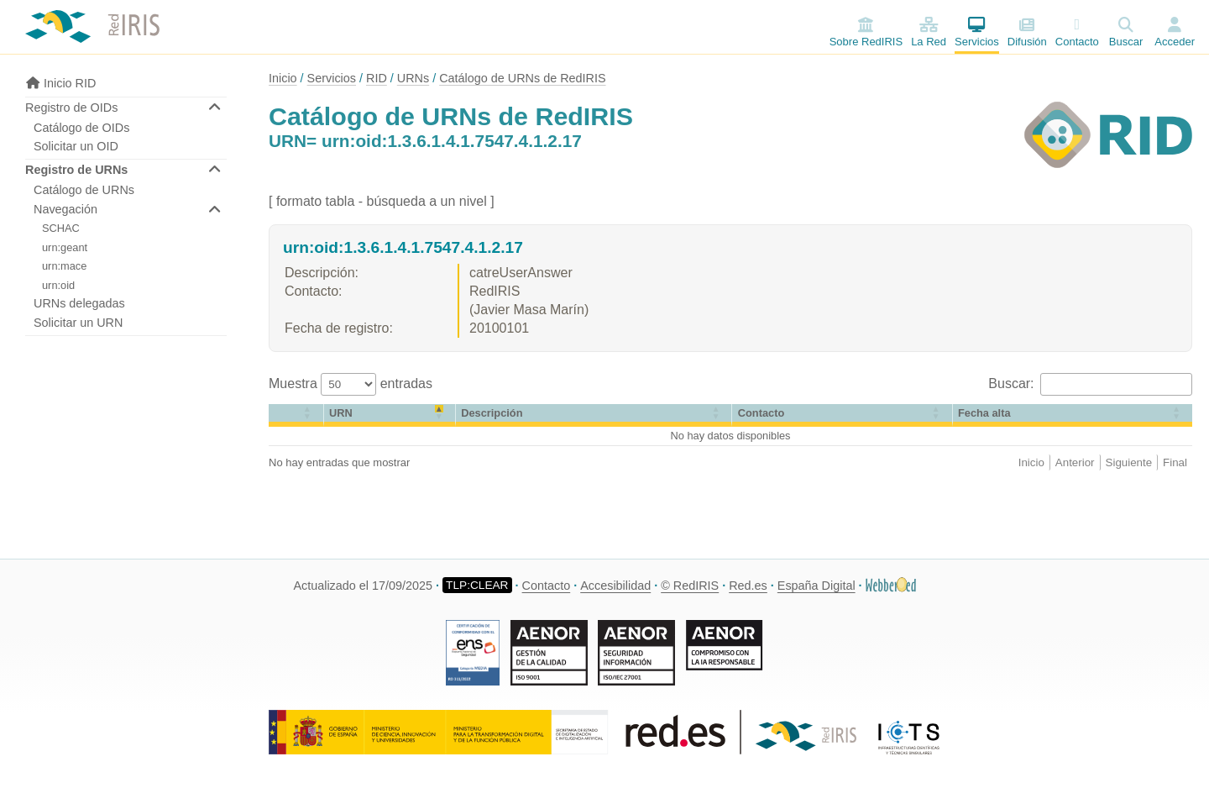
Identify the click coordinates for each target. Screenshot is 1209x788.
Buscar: (1013, 383)
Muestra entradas (350, 383)
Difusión (1027, 32)
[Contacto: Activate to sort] (842, 415)
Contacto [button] (761, 413)
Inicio (283, 78)
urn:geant (64, 247)
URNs (413, 78)
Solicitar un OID (76, 146)
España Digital (816, 585)
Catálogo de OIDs (81, 127)
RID (376, 78)
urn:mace (64, 266)
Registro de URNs (76, 169)
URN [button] (341, 413)
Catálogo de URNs (84, 190)
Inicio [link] (1031, 462)
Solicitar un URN (78, 322)
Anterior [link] (1075, 462)
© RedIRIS (690, 585)
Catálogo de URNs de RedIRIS (522, 78)
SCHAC (61, 228)
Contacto (1077, 32)
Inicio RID (60, 83)
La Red (928, 32)
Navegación (65, 209)
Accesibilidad (615, 585)
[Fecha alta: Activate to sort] (1072, 415)
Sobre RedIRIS (866, 32)
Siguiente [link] (1129, 462)
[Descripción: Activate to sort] (594, 415)
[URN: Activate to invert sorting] (390, 415)
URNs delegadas (79, 303)
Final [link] (1175, 462)
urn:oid (58, 285)
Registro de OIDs (71, 107)
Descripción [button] (491, 413)
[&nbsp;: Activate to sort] (296, 415)
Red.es (748, 585)
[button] (275, 413)
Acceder (1174, 41)
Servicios (977, 32)
